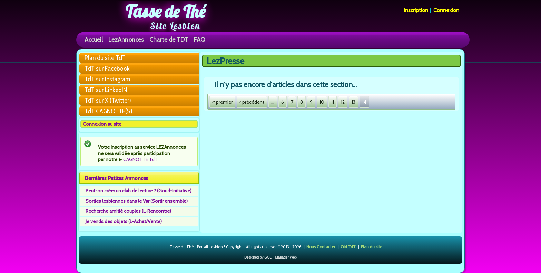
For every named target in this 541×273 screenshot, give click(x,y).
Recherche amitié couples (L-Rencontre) (128, 211)
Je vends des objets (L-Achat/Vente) (124, 221)
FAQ (199, 39)
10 (321, 102)
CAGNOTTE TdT (140, 159)
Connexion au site (102, 124)
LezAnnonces (126, 39)
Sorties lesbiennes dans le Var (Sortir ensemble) (137, 201)
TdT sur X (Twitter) (108, 100)
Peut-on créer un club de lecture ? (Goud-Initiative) (138, 191)
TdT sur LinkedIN (106, 89)
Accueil (94, 39)
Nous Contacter (320, 246)
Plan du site (371, 246)
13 (353, 102)
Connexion (446, 10)
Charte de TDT (168, 39)
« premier (222, 102)
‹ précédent (251, 102)
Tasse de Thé (165, 11)
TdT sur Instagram (107, 79)
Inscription (416, 10)
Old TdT (348, 246)
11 (332, 102)
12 (343, 102)
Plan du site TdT (105, 57)
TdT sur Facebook (107, 68)
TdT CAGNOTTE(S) (108, 111)
